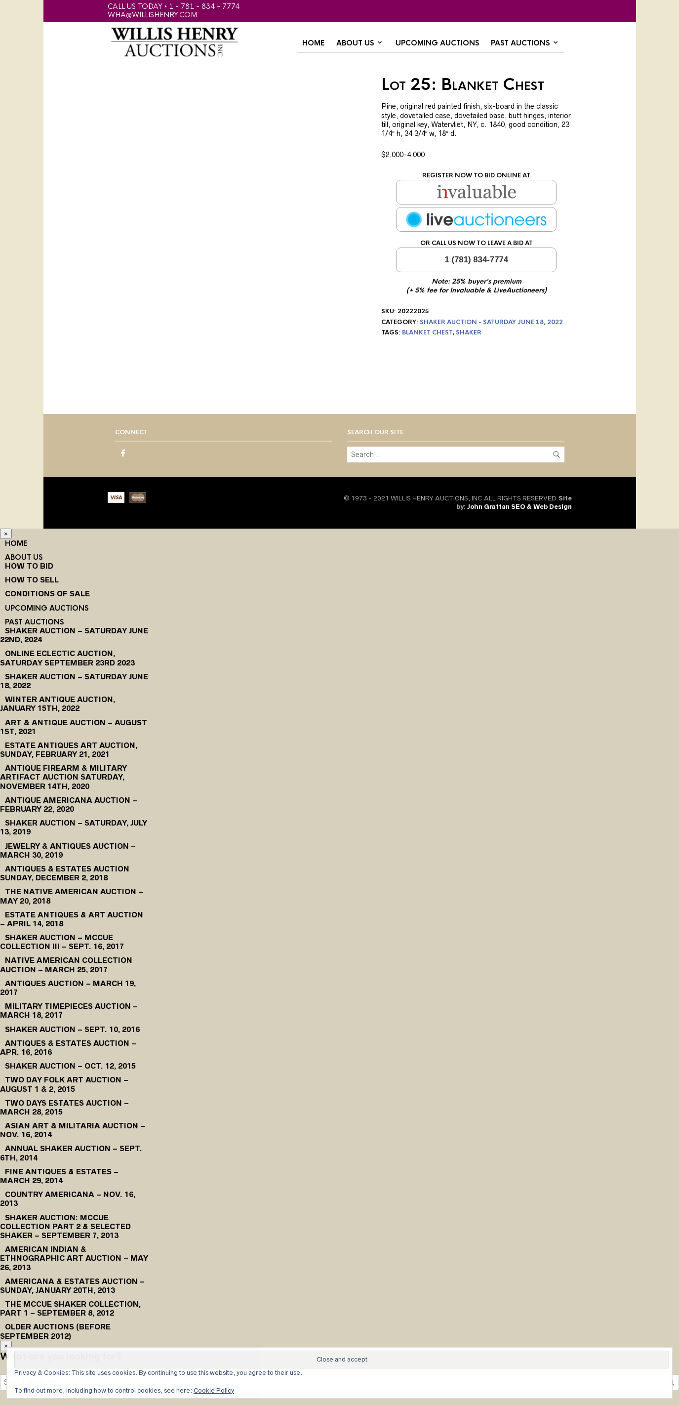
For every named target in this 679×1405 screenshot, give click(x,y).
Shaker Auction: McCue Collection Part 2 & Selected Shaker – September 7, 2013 (65, 1226)
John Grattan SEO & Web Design (519, 506)
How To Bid (29, 566)
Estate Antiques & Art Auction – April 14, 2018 (71, 919)
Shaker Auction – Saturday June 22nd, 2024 (74, 635)
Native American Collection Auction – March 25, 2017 (66, 964)
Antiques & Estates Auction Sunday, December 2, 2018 (64, 873)
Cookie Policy (214, 1390)
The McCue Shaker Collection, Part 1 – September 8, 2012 (70, 1308)
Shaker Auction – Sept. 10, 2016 (72, 1029)
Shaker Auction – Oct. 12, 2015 (70, 1066)
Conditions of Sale (47, 593)
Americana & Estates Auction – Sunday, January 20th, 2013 (72, 1285)
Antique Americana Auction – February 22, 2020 (68, 804)
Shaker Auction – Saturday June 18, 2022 (74, 681)
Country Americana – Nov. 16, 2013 (67, 1198)
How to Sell (32, 580)
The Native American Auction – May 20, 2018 (71, 896)
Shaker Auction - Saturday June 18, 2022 (491, 322)
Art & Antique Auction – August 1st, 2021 (73, 727)
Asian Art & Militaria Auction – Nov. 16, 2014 (72, 1130)
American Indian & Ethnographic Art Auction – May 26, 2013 (74, 1258)
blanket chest (427, 332)
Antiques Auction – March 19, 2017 (68, 987)
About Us (355, 43)
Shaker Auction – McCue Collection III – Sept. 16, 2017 (62, 941)
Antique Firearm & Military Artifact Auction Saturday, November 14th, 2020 (63, 777)
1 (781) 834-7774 (476, 259)
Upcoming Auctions (437, 43)
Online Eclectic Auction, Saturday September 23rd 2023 (67, 657)
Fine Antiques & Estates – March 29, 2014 (59, 1176)
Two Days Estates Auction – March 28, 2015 (64, 1107)
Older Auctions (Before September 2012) (55, 1331)
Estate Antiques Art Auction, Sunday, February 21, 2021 (68, 749)
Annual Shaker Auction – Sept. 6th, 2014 (71, 1152)
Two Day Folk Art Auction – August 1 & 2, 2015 (64, 1084)
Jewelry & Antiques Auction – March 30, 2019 (68, 850)
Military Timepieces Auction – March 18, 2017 (69, 1010)
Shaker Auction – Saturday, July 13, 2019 (73, 827)
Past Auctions (520, 43)
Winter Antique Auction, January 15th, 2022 (57, 703)
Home (313, 43)
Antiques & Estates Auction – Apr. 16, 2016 (68, 1047)
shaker (468, 332)
